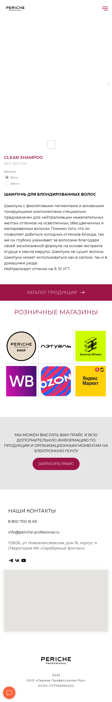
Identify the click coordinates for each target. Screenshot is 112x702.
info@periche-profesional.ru (33, 532)
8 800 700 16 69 (22, 521)
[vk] (17, 560)
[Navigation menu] (105, 9)
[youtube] (23, 560)
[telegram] (11, 560)
